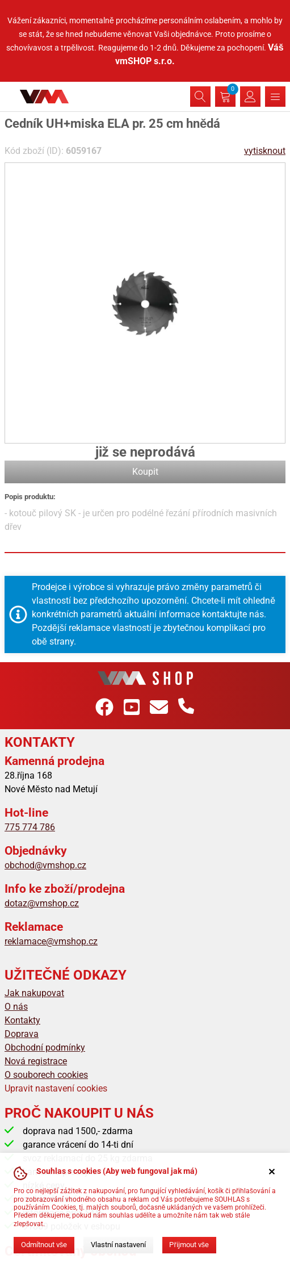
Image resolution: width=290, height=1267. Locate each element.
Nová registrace (36, 1061)
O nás (16, 1006)
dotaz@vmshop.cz (42, 903)
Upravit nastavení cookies (56, 1088)
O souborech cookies (46, 1074)
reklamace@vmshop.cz (51, 941)
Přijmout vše (189, 1244)
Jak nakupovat (34, 993)
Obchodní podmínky (45, 1047)
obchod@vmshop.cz (45, 865)
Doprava (22, 1033)
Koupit (145, 471)
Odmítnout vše (44, 1244)
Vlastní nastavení (118, 1244)
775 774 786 (30, 827)
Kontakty (22, 1020)
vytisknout (264, 150)
